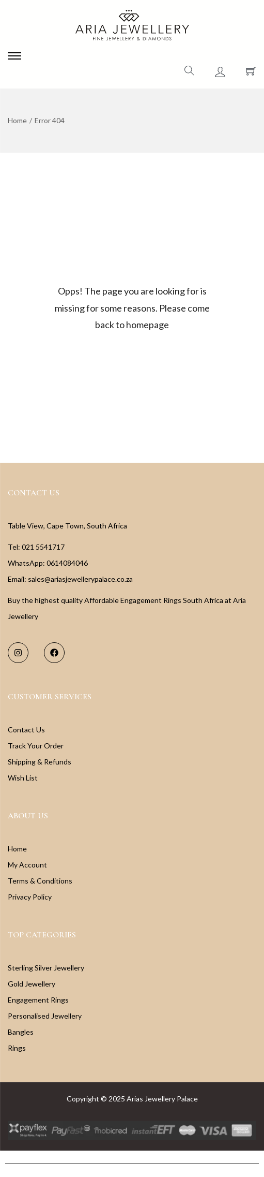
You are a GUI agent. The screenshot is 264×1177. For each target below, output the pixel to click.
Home (17, 120)
